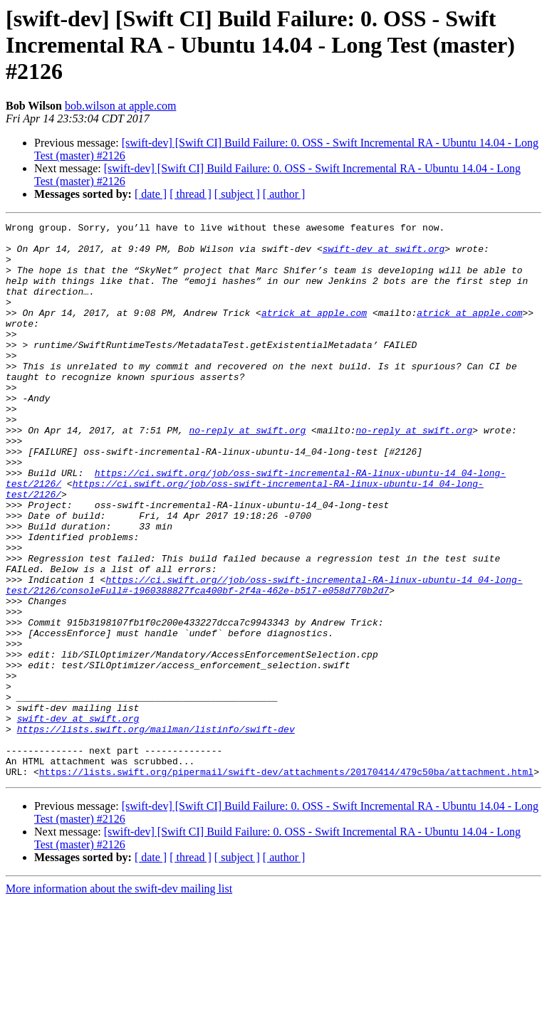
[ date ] (151, 194)
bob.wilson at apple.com (120, 106)
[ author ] (284, 194)
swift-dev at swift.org (384, 254)
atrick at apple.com (314, 331)
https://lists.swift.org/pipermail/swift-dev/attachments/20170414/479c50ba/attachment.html (286, 882)
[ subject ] (237, 194)
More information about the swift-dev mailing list (119, 999)
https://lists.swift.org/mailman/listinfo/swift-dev (156, 831)
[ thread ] (191, 194)
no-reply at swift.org (247, 472)
